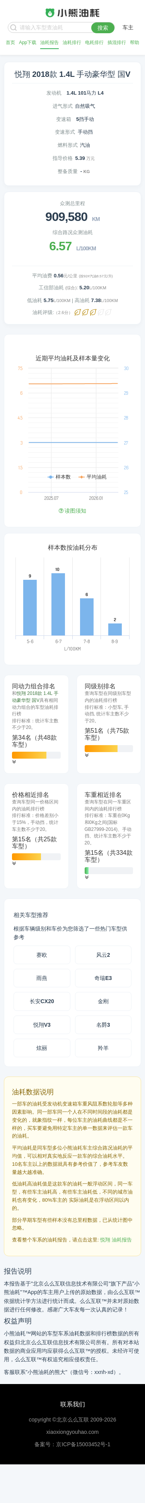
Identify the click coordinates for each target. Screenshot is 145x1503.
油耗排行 (72, 42)
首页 (10, 42)
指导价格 (63, 158)
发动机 (53, 93)
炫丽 (41, 1048)
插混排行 (116, 42)
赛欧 (41, 955)
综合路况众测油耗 (73, 232)
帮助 (134, 42)
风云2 (103, 955)
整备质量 (68, 171)
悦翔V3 (42, 1025)
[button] (14, 762)
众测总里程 (72, 203)
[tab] (36, 724)
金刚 (103, 1001)
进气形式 (63, 106)
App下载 (27, 42)
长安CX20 (42, 1001)
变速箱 (63, 119)
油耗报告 (49, 42)
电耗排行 (94, 42)
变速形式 (65, 132)
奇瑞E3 (103, 978)
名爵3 (103, 1025)
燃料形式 (68, 145)
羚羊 (103, 1048)
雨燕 (41, 978)
